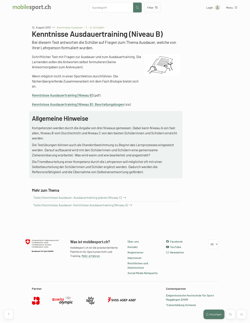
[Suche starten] (137, 7)
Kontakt (133, 247)
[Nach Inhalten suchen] (111, 7)
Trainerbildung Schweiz (181, 305)
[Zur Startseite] (32, 7)
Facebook (174, 241)
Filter (152, 7)
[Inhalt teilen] (241, 314)
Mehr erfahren (91, 256)
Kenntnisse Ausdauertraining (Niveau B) (62, 95)
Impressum (134, 258)
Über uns (133, 241)
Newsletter (175, 252)
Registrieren (135, 252)
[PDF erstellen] (230, 314)
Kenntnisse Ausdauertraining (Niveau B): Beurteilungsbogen (78, 104)
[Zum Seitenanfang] (8, 314)
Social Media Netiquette (143, 273)
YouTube (173, 247)
